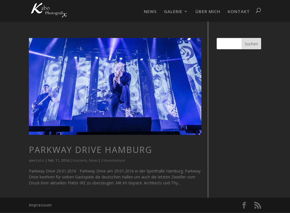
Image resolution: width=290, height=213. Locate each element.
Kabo (40, 160)
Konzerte (80, 160)
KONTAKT (239, 11)
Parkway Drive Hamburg (90, 150)
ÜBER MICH (207, 11)
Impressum (40, 205)
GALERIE (173, 11)
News (93, 160)
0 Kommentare (113, 160)
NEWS (150, 11)
